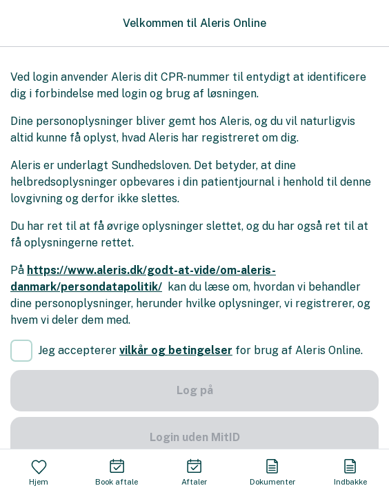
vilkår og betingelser (175, 350)
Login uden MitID (195, 437)
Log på (195, 390)
